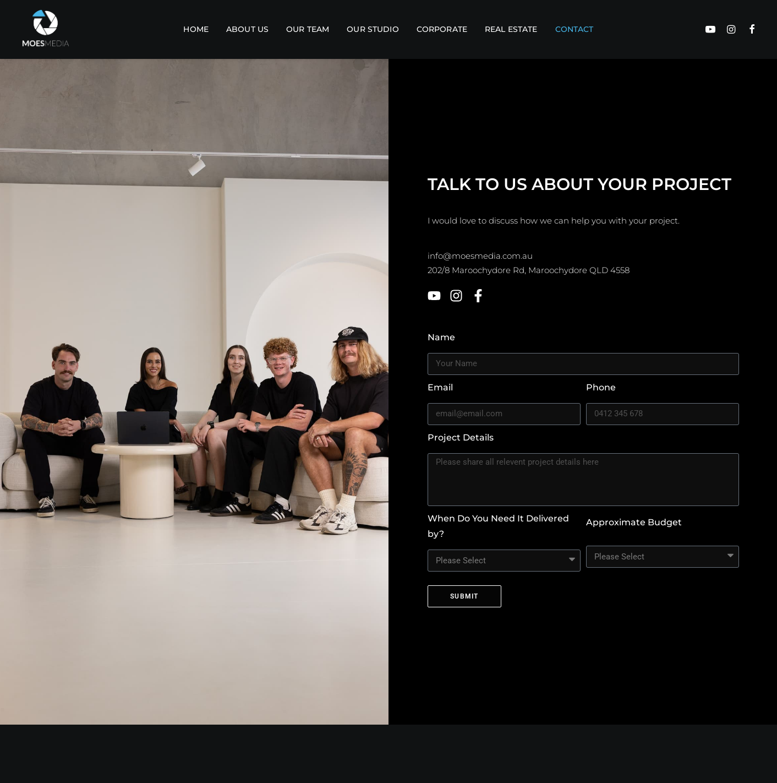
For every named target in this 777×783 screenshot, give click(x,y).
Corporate (442, 29)
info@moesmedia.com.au (480, 256)
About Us (247, 29)
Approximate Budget (634, 522)
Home (196, 29)
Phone (601, 387)
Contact (574, 29)
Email (440, 387)
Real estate (511, 29)
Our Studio (372, 29)
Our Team (307, 29)
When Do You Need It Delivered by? (498, 526)
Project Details (461, 437)
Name (441, 337)
